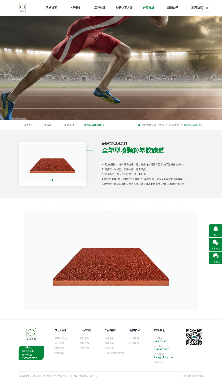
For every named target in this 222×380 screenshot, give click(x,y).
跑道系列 (28, 125)
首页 (161, 125)
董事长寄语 (61, 338)
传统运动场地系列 (94, 125)
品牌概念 (60, 352)
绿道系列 (69, 125)
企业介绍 (60, 343)
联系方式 (159, 362)
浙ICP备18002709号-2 (85, 375)
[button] (52, 180)
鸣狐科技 (198, 375)
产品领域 (174, 125)
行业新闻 (134, 343)
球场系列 (49, 125)
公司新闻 (134, 338)
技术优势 (60, 348)
